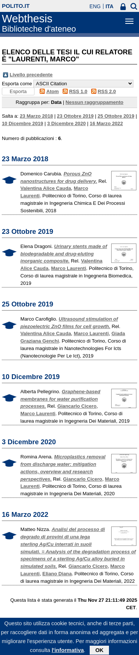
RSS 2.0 (107, 91)
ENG (94, 6)
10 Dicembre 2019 (22, 123)
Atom (52, 91)
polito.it (16, 6)
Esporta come (17, 83)
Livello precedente (31, 74)
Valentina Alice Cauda (45, 188)
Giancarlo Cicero (77, 406)
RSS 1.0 (78, 91)
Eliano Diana (57, 573)
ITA (110, 6)
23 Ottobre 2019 (75, 116)
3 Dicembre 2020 (66, 123)
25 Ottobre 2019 (115, 116)
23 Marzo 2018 (36, 116)
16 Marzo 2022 (106, 123)
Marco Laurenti (68, 268)
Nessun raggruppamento (94, 102)
